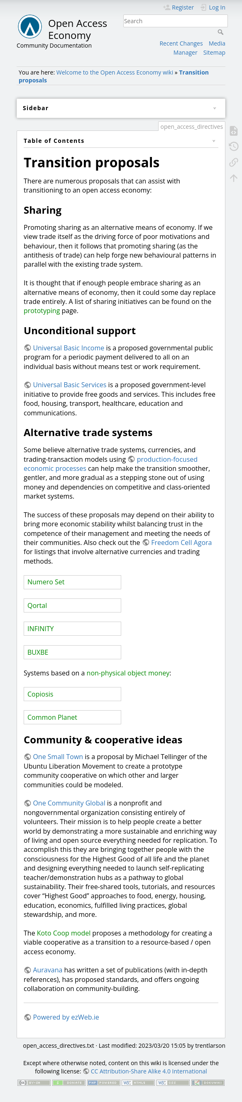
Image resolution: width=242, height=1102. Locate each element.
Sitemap (214, 52)
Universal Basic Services (69, 384)
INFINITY (40, 628)
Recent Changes (181, 43)
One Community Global (69, 803)
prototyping (42, 310)
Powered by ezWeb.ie (66, 1017)
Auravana (47, 969)
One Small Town (58, 756)
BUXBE (37, 652)
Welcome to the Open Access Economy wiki (114, 72)
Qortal (37, 605)
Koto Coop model (63, 933)
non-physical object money (128, 673)
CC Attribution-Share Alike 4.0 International (149, 1071)
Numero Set (45, 581)
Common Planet (52, 717)
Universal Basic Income (68, 347)
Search (221, 32)
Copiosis (40, 694)
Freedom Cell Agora (181, 542)
